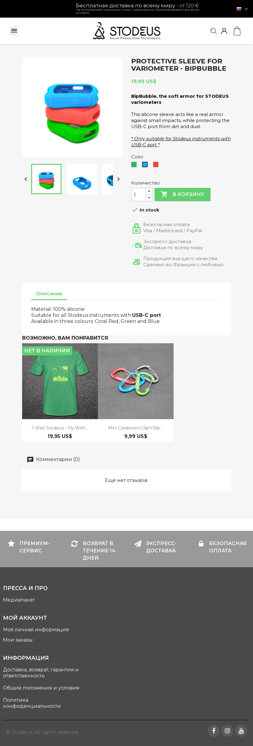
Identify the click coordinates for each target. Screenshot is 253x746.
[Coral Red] (157, 166)
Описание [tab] (49, 294)
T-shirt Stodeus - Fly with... (60, 428)
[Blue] (146, 166)
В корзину (182, 194)
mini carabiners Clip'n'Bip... (135, 428)
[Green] (135, 166)
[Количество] (138, 194)
